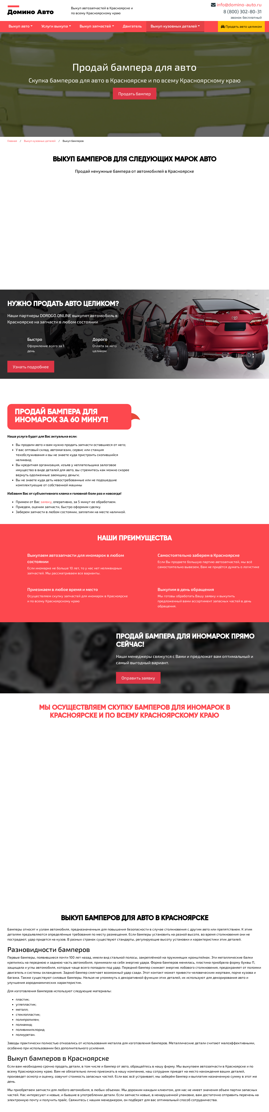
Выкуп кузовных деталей (174, 26)
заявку (46, 502)
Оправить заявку (138, 677)
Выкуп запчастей (95, 26)
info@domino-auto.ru (239, 4)
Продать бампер (134, 93)
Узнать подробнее (31, 366)
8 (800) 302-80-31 (242, 11)
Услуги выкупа (54, 26)
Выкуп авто (19, 26)
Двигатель (132, 26)
